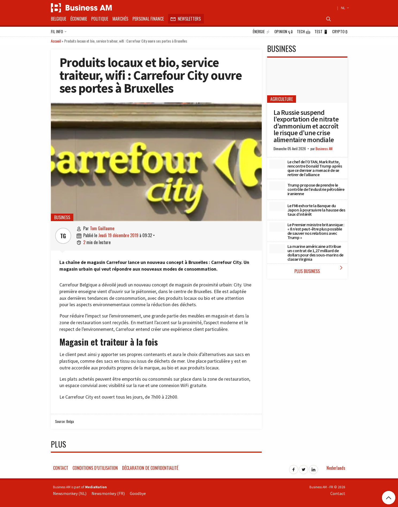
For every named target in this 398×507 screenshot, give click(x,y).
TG (63, 236)
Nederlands (336, 468)
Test (321, 31)
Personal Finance (148, 19)
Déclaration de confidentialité (150, 468)
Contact (60, 468)
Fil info (59, 32)
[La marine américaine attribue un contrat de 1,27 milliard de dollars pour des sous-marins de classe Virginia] (277, 248)
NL (344, 7)
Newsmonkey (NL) (69, 493)
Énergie (261, 31)
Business (62, 217)
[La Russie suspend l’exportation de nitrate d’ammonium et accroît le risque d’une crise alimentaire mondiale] (307, 80)
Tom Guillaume (102, 228)
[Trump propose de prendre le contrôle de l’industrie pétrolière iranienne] (277, 185)
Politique (99, 19)
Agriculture (281, 99)
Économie (78, 19)
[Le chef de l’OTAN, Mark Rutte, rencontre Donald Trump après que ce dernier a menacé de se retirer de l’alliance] (277, 164)
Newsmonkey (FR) (108, 493)
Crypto (339, 31)
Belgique (58, 19)
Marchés (120, 19)
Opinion (283, 31)
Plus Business (319, 269)
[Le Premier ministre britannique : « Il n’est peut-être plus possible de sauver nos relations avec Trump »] (277, 227)
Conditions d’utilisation (95, 468)
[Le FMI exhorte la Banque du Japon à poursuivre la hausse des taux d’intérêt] (277, 206)
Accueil (56, 41)
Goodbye (138, 493)
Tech (303, 31)
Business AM (324, 148)
